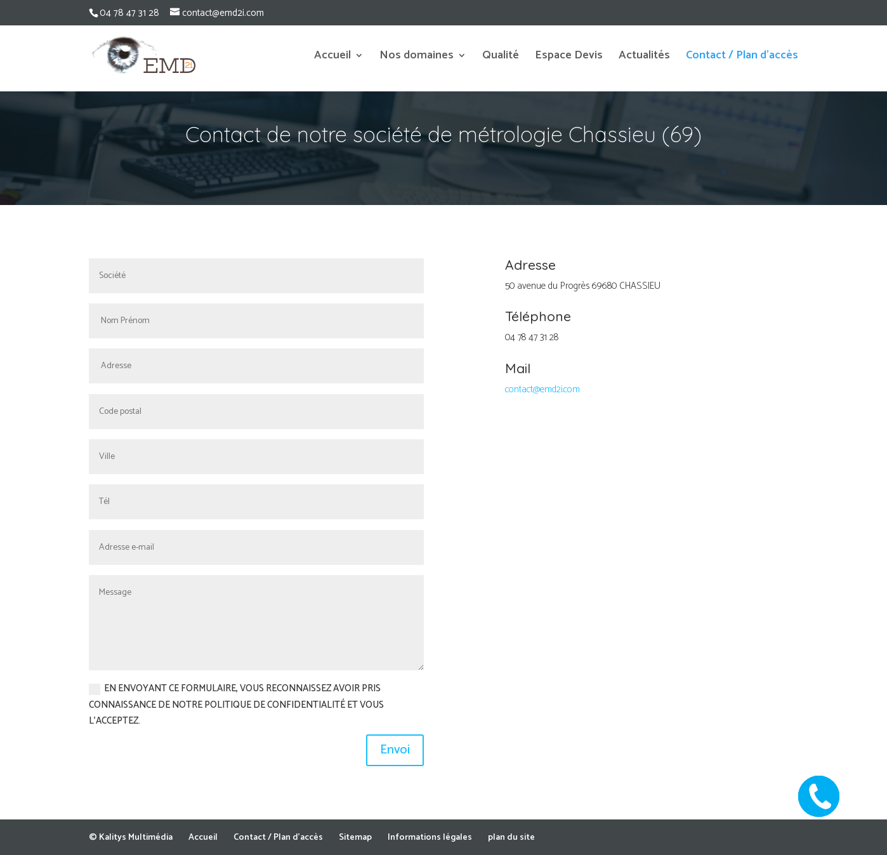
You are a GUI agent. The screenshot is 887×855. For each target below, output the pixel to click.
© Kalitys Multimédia (131, 837)
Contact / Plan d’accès (742, 58)
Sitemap (355, 837)
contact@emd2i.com (542, 389)
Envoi (395, 749)
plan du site (511, 837)
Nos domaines (416, 58)
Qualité (500, 58)
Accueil (332, 58)
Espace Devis (569, 58)
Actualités (644, 58)
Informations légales (430, 837)
